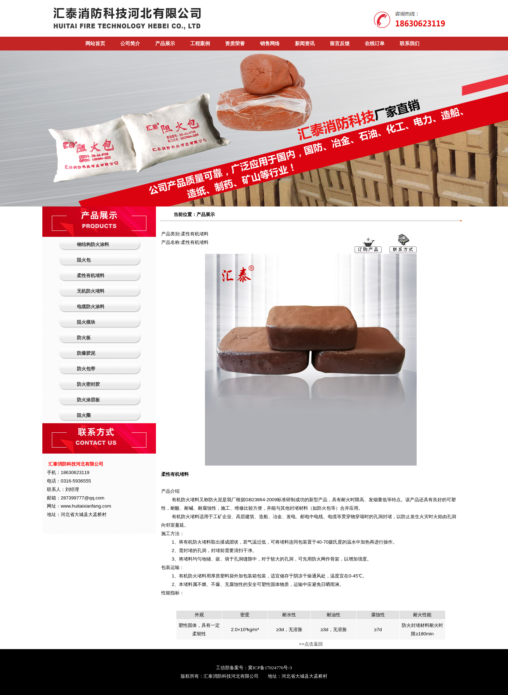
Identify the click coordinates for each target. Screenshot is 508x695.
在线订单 (375, 43)
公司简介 (130, 43)
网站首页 (95, 43)
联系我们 (409, 43)
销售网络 (270, 43)
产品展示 (165, 43)
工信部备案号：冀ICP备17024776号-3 (254, 667)
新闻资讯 (305, 43)
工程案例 (200, 43)
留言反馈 (340, 43)
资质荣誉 (235, 43)
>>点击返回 (311, 644)
